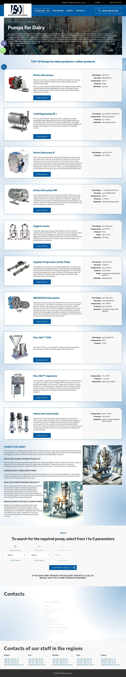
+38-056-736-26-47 (11, 660)
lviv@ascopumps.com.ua (36, 666)
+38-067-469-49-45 (60, 664)
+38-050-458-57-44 (108, 662)
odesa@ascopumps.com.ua (110, 666)
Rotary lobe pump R (44, 152)
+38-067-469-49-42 (84, 664)
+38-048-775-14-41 (108, 660)
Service (69, 11)
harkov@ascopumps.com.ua (62, 666)
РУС (115, 2)
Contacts (80, 11)
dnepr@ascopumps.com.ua (13, 666)
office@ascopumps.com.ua (76, 2)
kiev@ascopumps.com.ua (85, 666)
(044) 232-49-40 (110, 10)
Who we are (58, 11)
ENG (120, 2)
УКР (111, 2)
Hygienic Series (41, 226)
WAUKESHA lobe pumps (46, 297)
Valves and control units (46, 413)
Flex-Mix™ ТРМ (42, 337)
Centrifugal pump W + (45, 113)
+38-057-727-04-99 (59, 660)
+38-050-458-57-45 (60, 662)
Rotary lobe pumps (43, 75)
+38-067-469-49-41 (11, 664)
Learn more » (42, 98)
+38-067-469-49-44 (108, 664)
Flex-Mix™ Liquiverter (45, 375)
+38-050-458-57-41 (11, 662)
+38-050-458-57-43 (35, 662)
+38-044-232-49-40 (84, 660)
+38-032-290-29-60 (35, 660)
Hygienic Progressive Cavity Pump (51, 261)
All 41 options (15, 560)
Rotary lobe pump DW (45, 190)
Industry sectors (15, 547)
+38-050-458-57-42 (84, 662)
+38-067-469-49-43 (35, 664)
